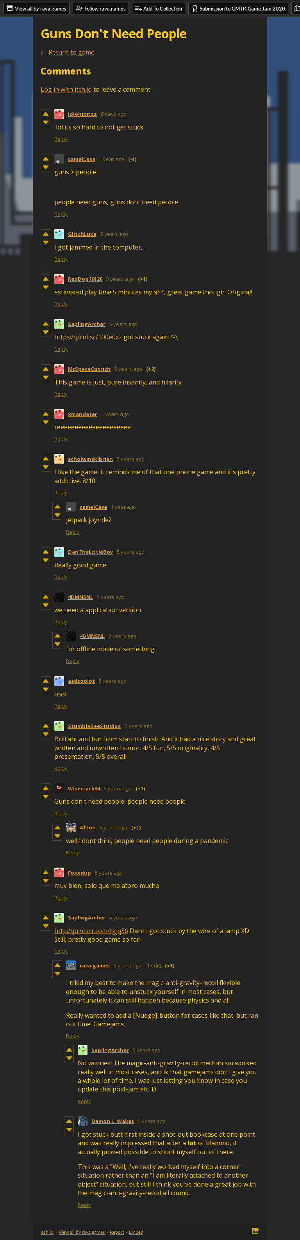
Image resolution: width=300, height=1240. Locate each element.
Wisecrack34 (84, 788)
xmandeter (82, 414)
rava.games (95, 965)
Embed (136, 1232)
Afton (88, 827)
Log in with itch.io (66, 89)
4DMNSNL (80, 597)
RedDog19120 (85, 278)
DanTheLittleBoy (90, 551)
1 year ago (111, 159)
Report (117, 1232)
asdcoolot (81, 680)
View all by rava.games (82, 1232)
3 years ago (120, 278)
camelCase (81, 159)
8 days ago (114, 113)
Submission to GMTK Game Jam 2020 (238, 8)
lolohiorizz (82, 113)
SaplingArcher (86, 324)
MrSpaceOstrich (89, 368)
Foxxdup (79, 872)
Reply (61, 138)
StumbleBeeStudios (94, 726)
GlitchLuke (82, 233)
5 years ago (123, 324)
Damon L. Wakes (112, 1121)
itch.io (47, 1232)
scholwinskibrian (90, 458)
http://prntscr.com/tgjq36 (91, 930)
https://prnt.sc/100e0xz (88, 337)
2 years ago (114, 233)
